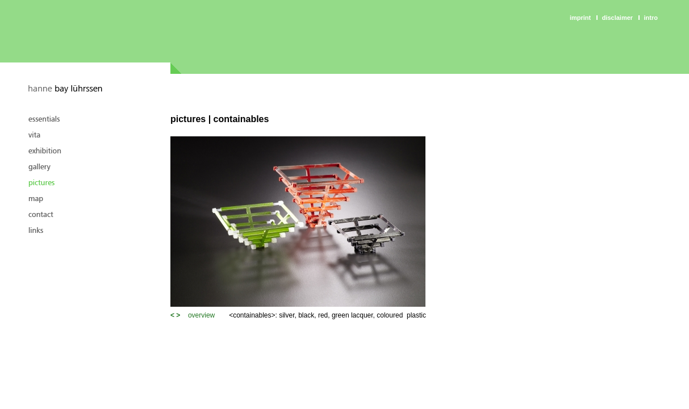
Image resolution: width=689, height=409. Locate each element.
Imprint (580, 17)
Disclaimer (617, 17)
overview (201, 315)
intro (651, 17)
